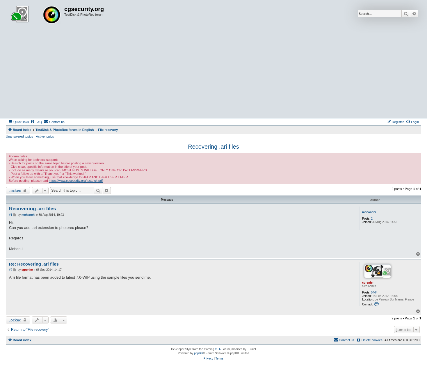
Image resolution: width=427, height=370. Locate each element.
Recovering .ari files (213, 146)
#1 (10, 214)
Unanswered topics (19, 136)
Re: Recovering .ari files (34, 264)
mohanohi (369, 212)
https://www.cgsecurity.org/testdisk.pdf (76, 180)
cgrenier (367, 282)
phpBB (198, 353)
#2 (10, 269)
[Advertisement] (213, 74)
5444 (374, 292)
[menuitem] (36, 121)
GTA (218, 349)
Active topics (45, 136)
